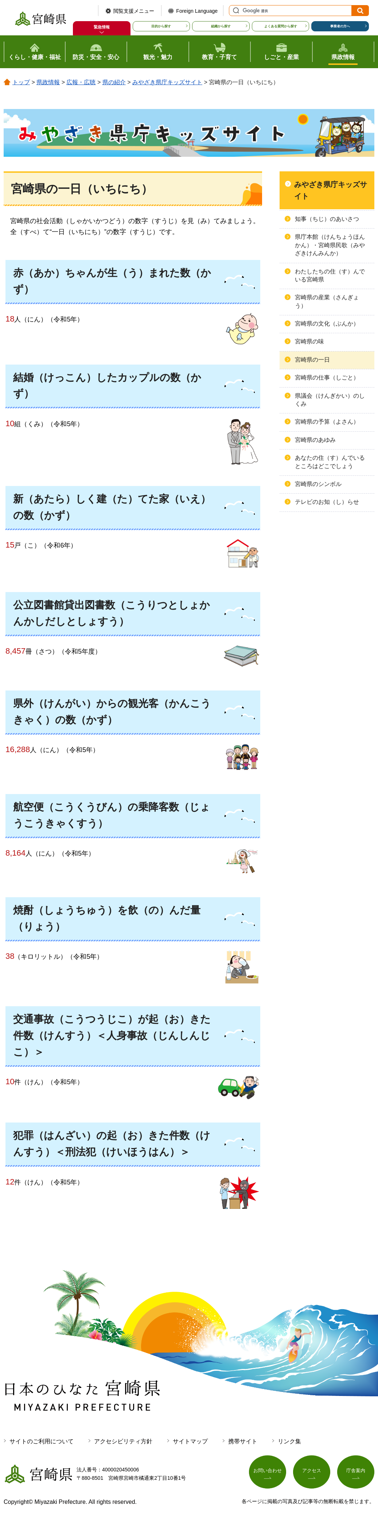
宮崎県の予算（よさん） (327, 422)
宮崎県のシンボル (318, 484)
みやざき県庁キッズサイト (167, 82)
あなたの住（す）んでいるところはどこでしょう (330, 462)
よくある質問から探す (280, 26)
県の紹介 (114, 82)
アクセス (311, 1472)
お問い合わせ (267, 1472)
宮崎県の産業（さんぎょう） (327, 301)
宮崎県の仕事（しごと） (327, 377)
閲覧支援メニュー (133, 11)
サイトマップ (190, 1441)
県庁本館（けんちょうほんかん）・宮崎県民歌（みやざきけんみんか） (330, 245)
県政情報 (48, 82)
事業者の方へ (340, 26)
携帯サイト (242, 1441)
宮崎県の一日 (312, 360)
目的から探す (161, 26)
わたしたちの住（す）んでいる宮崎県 (330, 275)
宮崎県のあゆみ (315, 440)
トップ (21, 82)
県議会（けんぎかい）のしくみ (330, 400)
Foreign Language (197, 11)
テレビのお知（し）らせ (327, 502)
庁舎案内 (356, 1472)
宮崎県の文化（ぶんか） (327, 323)
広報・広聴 (81, 82)
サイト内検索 (235, 10)
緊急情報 (102, 27)
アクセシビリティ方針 (123, 1441)
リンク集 (289, 1441)
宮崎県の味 (309, 341)
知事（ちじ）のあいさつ (327, 219)
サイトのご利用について (41, 1441)
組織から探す (221, 26)
